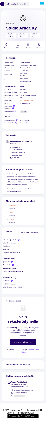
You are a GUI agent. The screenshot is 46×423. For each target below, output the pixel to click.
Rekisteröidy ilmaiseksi (23, 342)
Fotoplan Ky (12, 205)
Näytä (24, 111)
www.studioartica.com (26, 100)
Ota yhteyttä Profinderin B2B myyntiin (23, 416)
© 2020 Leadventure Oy (13, 410)
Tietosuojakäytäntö (26, 413)
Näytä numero (19, 396)
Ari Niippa (11, 219)
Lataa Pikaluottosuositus (30, 232)
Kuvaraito (11, 212)
